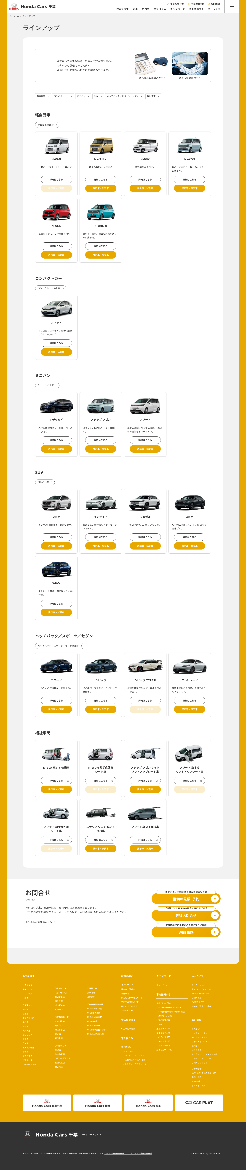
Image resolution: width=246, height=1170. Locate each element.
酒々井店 (59, 1001)
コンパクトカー (62, 96)
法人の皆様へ (197, 1050)
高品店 (25, 1014)
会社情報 (196, 1029)
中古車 (145, 9)
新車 (134, 9)
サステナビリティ (199, 1033)
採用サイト (196, 1046)
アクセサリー (127, 1010)
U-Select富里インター (97, 1030)
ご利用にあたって (199, 1063)
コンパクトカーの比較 (49, 291)
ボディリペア (164, 1037)
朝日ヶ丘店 (27, 1035)
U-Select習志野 (94, 1017)
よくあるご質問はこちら (38, 935)
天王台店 (59, 1025)
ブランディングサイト (201, 1041)
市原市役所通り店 (63, 1058)
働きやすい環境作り (200, 1037)
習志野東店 (27, 1056)
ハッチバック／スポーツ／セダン (127, 96)
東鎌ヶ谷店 (60, 1030)
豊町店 (58, 1034)
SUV (98, 96)
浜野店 (25, 1022)
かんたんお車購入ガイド (132, 998)
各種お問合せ (197, 1077)
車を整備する (195, 9)
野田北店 (59, 1038)
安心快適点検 (164, 1020)
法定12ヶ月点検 (165, 1016)
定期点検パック (163, 1028)
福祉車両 (156, 96)
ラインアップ (127, 985)
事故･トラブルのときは (202, 989)
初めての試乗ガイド (130, 1002)
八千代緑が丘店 (29, 1064)
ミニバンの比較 (46, 390)
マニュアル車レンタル (135, 1055)
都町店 (25, 1009)
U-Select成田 (93, 1025)
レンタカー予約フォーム (136, 1064)
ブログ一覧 (27, 993)
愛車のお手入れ (163, 1033)
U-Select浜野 (93, 1013)
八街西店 (59, 1009)
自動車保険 (196, 998)
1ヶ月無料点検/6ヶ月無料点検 (171, 1012)
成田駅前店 (60, 1005)
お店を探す (122, 9)
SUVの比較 (43, 488)
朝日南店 (59, 1067)
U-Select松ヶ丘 (94, 1008)
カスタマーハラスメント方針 (204, 1054)
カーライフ (213, 9)
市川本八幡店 (28, 1047)
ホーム (16, 16)
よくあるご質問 (198, 1085)
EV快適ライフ (198, 1002)
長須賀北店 (60, 1062)
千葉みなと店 (28, 1018)
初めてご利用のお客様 (201, 1006)
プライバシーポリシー (201, 1058)
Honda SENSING (129, 1006)
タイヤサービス (165, 1041)
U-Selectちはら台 (95, 1034)
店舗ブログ (27, 989)
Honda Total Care (200, 993)
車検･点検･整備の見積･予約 (204, 1073)
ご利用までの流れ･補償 (135, 1060)
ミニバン (83, 96)
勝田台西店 (60, 997)
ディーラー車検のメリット (170, 1007)
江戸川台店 (60, 1021)
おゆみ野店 (60, 1054)
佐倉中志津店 (61, 992)
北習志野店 (27, 1060)
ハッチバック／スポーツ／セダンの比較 (58, 655)
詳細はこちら (56, 179)
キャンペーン (177, 9)
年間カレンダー (29, 998)
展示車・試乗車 (101, 189)
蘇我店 (25, 1026)
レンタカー (128, 1051)
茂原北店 (91, 992)
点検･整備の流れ (163, 1003)
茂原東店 (91, 997)
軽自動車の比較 (46, 125)
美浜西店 (26, 1031)
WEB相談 (196, 1081)
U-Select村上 (93, 1021)
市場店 (25, 1052)
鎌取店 (58, 1050)
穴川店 (25, 1043)
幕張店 (25, 1039)
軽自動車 (41, 96)
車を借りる (159, 9)
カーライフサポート (200, 985)
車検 (160, 1024)
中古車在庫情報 (128, 1028)
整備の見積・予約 (164, 1050)
